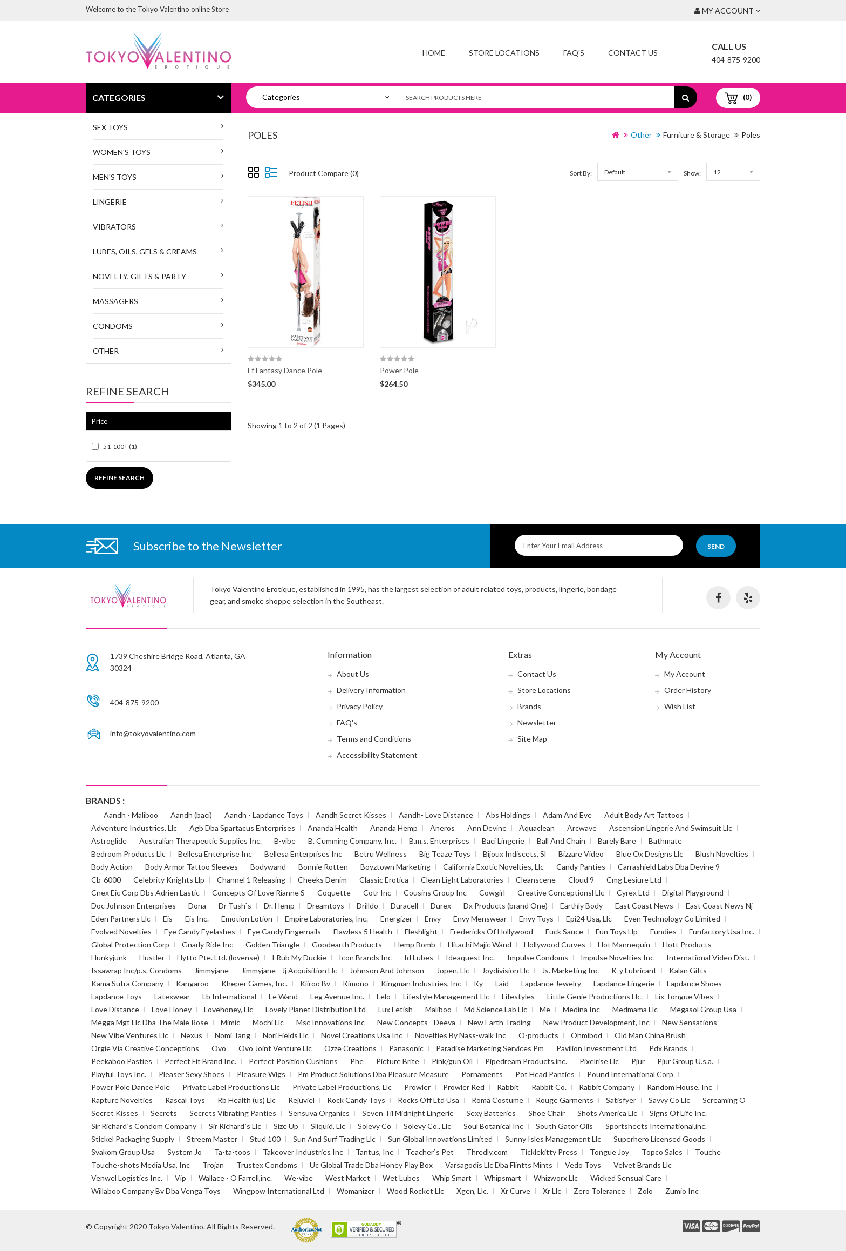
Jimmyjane (211, 970)
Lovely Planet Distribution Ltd (315, 1009)
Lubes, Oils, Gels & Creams (145, 251)
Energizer (396, 918)
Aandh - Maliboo (131, 814)
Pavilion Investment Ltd (596, 1048)
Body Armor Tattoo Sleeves (191, 866)
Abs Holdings (508, 814)
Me (545, 1009)
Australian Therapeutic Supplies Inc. (200, 840)
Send (716, 546)
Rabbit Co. (549, 1087)
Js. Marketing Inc (570, 970)
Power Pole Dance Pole (130, 1087)
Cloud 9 (581, 879)
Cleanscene (536, 879)
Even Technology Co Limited (672, 918)
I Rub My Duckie (299, 957)
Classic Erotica (383, 879)
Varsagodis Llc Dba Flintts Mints (498, 1164)
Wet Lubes (401, 1177)
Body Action (112, 866)
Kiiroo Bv (315, 983)
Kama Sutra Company (127, 983)
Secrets (164, 1113)
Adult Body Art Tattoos (644, 814)
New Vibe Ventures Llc (129, 1035)
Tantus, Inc (374, 1151)
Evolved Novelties (121, 931)
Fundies (663, 931)
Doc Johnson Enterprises (133, 905)
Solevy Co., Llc (427, 1126)
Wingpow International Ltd (278, 1190)
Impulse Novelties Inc (617, 957)
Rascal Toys (185, 1100)
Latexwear (172, 996)
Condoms (113, 326)
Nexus (191, 1035)
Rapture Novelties (122, 1100)
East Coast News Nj (719, 905)
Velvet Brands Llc (642, 1164)
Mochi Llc (268, 1022)
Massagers (115, 301)
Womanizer (355, 1190)
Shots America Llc (607, 1113)
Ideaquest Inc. (470, 957)
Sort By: (581, 173)
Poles (750, 134)
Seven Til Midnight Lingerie (408, 1113)
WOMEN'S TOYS (122, 152)
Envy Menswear (480, 918)
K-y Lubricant (634, 970)
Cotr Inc (377, 892)
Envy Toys (536, 918)
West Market (347, 1177)
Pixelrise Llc (599, 1061)
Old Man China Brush (650, 1035)
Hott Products (687, 944)
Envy (433, 918)
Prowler (417, 1087)
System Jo (184, 1151)
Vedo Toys (583, 1164)
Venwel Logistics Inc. (126, 1177)
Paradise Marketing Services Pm (490, 1048)
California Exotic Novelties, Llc (493, 866)
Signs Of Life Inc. (678, 1113)
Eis (168, 918)
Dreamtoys (325, 905)
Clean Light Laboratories (462, 879)
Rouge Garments (564, 1100)
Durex (441, 905)
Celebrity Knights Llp (168, 879)
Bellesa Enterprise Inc (215, 853)
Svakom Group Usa (123, 1151)
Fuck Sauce (564, 931)
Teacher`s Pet (430, 1151)
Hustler (152, 957)
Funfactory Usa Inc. (721, 931)
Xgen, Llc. (472, 1190)
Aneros (442, 827)
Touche (708, 1151)
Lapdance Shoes (694, 983)
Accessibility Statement (377, 754)
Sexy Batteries (491, 1113)
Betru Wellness (380, 853)
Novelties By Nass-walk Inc (460, 1035)
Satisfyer (621, 1100)
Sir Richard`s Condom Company (143, 1126)
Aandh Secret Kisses (351, 814)
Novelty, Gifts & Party (139, 276)
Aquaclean (537, 827)
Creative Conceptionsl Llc (560, 892)
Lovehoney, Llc (228, 1009)
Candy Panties (580, 866)
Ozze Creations (350, 1048)
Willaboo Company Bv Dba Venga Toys (156, 1190)
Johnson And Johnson (387, 970)
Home (433, 52)
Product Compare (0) (324, 173)
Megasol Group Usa (703, 1009)
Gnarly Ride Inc (207, 944)
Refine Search (119, 478)
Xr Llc (552, 1190)
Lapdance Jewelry (551, 983)
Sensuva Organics (319, 1113)
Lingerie (110, 201)
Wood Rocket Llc (415, 1190)
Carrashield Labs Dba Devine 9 (669, 866)
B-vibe (285, 840)
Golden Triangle (272, 944)
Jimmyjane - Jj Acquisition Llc (289, 970)
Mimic (230, 1022)
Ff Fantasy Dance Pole (285, 370)
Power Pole (399, 370)
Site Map (532, 738)
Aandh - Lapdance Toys (263, 814)
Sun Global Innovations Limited (440, 1139)
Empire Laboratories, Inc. (326, 918)
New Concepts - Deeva (416, 1022)
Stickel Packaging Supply (132, 1139)
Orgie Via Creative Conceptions (145, 1048)
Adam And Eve (567, 814)
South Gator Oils (564, 1126)
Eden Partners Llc (121, 918)
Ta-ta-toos (232, 1151)
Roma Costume (497, 1100)
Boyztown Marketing (395, 866)
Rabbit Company (606, 1087)
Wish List (679, 706)
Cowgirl (492, 892)
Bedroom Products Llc (128, 853)
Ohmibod (586, 1035)
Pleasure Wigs (261, 1074)
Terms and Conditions (374, 738)
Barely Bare (617, 840)
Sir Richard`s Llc (235, 1126)
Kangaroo (192, 983)
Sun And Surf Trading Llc (334, 1139)
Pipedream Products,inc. (526, 1061)
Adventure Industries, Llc (134, 827)
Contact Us (633, 52)
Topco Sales (662, 1151)
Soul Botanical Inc (493, 1126)
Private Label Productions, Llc (342, 1087)
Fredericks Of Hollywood (491, 931)
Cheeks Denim (322, 879)
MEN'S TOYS (115, 176)
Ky (478, 983)
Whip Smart (452, 1177)
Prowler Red (464, 1087)
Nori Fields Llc (286, 1035)
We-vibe (298, 1177)
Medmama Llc (635, 1009)
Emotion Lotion (246, 918)
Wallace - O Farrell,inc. (235, 1177)
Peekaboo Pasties (121, 1061)
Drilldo (367, 905)
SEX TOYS (110, 127)
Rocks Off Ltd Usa (428, 1100)
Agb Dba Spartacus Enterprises (242, 827)
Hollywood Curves (554, 944)
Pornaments (482, 1074)
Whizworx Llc (556, 1177)
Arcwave (582, 827)
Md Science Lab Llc (495, 1009)
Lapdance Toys (116, 996)
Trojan (213, 1164)
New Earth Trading (499, 1022)
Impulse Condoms (537, 957)
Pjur (638, 1061)
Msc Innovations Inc (330, 1022)
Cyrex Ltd (633, 892)
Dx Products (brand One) (505, 905)
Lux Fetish (395, 1009)
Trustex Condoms (266, 1164)
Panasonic (406, 1048)
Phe (357, 1061)
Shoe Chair (546, 1113)
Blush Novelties (721, 853)
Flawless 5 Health (362, 931)
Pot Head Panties (545, 1074)
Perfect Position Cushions (293, 1061)
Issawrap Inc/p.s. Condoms (136, 970)
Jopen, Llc (452, 970)
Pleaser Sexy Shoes (191, 1074)
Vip (180, 1177)
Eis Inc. (197, 918)
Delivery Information (371, 690)
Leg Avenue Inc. (337, 996)
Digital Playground (693, 892)
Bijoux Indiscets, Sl (514, 853)
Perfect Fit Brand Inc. (200, 1061)
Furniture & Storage (696, 134)
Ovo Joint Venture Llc (275, 1048)
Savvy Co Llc (669, 1100)
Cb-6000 (106, 879)
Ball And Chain (561, 840)
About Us (353, 673)
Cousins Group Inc (435, 892)
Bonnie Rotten (323, 866)
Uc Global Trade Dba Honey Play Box (371, 1164)
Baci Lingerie (503, 840)
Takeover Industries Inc (303, 1151)
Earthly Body (581, 905)
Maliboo (438, 1009)
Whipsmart (502, 1177)
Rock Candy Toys (356, 1100)
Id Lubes (418, 957)
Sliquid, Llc (328, 1126)
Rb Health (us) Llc (246, 1100)
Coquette (334, 892)
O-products (538, 1035)
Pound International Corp (630, 1074)
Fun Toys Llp (617, 931)
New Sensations (689, 1022)
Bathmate (665, 840)
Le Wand (283, 996)
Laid (502, 983)
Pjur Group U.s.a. (685, 1061)
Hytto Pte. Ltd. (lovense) (218, 957)
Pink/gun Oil (452, 1061)
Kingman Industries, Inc (421, 983)
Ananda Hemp (394, 827)
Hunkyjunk (109, 957)
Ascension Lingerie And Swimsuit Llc (670, 827)
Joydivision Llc (505, 970)
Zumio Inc (682, 1190)
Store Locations (504, 52)
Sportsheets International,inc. (656, 1126)
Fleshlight (421, 931)
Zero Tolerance (599, 1190)
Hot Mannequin (624, 944)
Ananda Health (333, 827)
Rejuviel (301, 1100)
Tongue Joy (609, 1151)
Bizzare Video (581, 853)
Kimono (356, 983)
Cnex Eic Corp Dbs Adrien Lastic (145, 892)
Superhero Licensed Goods (659, 1139)
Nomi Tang (232, 1035)
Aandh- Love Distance (436, 814)
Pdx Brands (668, 1048)
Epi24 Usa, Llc (589, 918)
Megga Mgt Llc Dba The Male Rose (149, 1022)
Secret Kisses (114, 1113)
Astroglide (109, 840)
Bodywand (268, 866)
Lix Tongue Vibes (684, 996)
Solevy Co (374, 1126)
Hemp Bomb (414, 944)
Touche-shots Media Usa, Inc (140, 1164)
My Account (684, 673)
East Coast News (644, 905)
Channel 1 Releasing (251, 879)
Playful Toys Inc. (118, 1074)
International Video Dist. (707, 957)
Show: (692, 173)
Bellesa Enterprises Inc (303, 853)
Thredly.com (487, 1151)
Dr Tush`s (235, 905)
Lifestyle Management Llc (446, 996)
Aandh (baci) (191, 814)
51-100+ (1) (120, 446)
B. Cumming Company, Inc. (352, 840)
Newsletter (536, 722)
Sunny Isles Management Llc (553, 1139)
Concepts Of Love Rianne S (258, 892)
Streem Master (212, 1139)
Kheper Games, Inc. (254, 983)
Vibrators (114, 226)
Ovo (219, 1048)
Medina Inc (581, 1009)
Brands (529, 706)
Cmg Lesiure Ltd (633, 879)
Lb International (229, 996)
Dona (197, 905)
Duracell (404, 905)
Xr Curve (515, 1190)
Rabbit (508, 1087)
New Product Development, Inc (596, 1022)
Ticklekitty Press (548, 1151)
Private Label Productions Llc (231, 1087)
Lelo (384, 996)
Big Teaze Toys (444, 853)
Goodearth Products (347, 944)
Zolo (645, 1190)
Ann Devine (487, 827)
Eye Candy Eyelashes (199, 931)
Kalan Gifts (688, 970)
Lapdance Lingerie (623, 983)
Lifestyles (518, 996)
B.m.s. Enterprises (439, 840)
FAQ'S (573, 52)
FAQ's (347, 722)
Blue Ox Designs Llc (649, 853)
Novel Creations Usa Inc (361, 1035)
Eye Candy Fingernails (284, 931)
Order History (687, 690)
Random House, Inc (679, 1087)
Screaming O (724, 1100)
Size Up (286, 1126)
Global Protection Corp (130, 944)
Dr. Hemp (279, 905)
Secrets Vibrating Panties (232, 1113)
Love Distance (115, 1009)
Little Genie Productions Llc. (595, 996)
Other (106, 350)
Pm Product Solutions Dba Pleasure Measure (373, 1074)
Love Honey (172, 1009)
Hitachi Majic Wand (479, 944)
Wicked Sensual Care (625, 1177)
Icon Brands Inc (365, 957)
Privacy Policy (360, 706)
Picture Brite (397, 1061)
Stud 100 (265, 1139)
